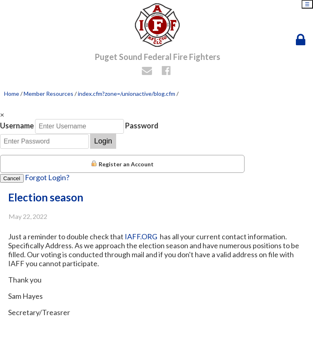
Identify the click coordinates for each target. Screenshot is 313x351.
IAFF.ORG (142, 236)
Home (11, 93)
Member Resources (48, 93)
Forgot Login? (47, 177)
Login (103, 141)
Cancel (11, 178)
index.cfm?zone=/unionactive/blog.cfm (126, 93)
